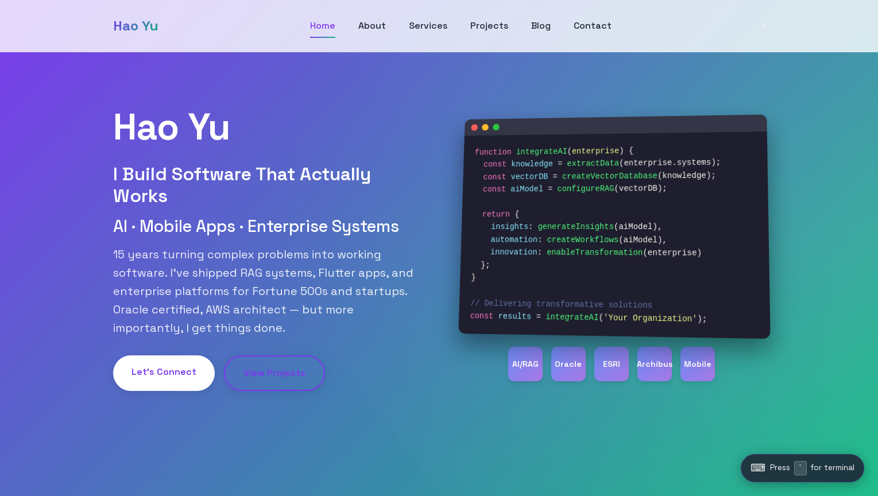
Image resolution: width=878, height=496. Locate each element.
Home (322, 26)
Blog (541, 26)
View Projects (274, 373)
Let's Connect (163, 372)
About (372, 26)
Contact (593, 26)
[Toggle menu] (764, 26)
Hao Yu (135, 25)
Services (428, 26)
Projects (489, 26)
